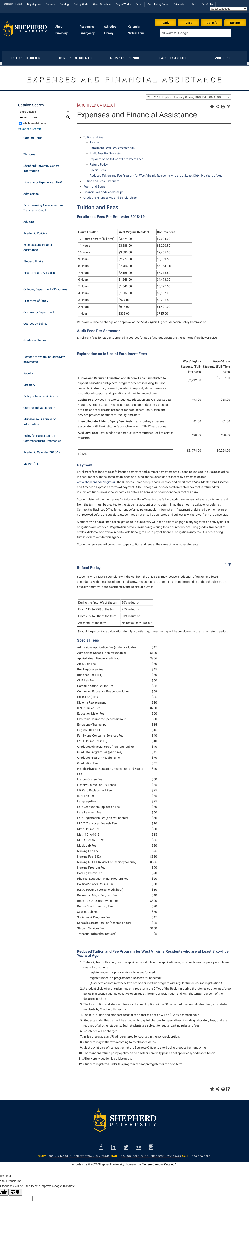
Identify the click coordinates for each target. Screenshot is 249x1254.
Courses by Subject (35, 321)
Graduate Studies (34, 338)
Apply (165, 22)
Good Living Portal (158, 4)
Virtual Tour (136, 33)
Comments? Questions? (39, 405)
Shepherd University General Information (41, 166)
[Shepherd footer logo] (124, 1121)
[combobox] (188, 94)
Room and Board (94, 184)
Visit (189, 22)
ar (113, 480)
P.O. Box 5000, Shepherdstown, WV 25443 (151, 1154)
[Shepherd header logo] (25, 30)
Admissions (31, 191)
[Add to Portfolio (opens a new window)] (212, 104)
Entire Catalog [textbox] (27, 109)
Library (108, 33)
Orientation (180, 4)
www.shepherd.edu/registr (94, 480)
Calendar (134, 26)
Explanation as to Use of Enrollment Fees (116, 157)
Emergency (87, 33)
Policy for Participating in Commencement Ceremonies (42, 436)
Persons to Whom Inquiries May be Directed (44, 357)
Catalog (64, 4)
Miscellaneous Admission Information (39, 419)
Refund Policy (99, 162)
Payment (96, 140)
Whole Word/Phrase (34, 121)
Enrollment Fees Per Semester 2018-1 (114, 145)
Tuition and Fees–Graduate (101, 179)
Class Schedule (102, 4)
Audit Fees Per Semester (106, 151)
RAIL (194, 4)
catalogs (81, 1162)
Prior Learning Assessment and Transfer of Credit (43, 205)
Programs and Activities (39, 270)
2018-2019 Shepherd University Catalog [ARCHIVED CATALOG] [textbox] (184, 95)
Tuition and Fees (94, 135)
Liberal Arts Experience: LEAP (42, 180)
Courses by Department (38, 310)
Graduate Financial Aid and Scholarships (110, 195)
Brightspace (34, 4)
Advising (29, 219)
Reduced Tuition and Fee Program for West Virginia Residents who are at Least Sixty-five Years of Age (156, 173)
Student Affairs (33, 259)
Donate (235, 22)
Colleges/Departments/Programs (45, 287)
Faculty (28, 371)
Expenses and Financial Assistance (38, 245)
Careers (50, 4)
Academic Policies (35, 231)
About (59, 26)
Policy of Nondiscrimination (41, 394)
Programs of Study (35, 298)
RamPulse (207, 4)
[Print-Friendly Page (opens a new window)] (223, 104)
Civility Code (81, 4)
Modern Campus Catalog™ (159, 1162)
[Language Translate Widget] (228, 9)
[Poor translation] (15, 1190)
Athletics (110, 26)
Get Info (212, 22)
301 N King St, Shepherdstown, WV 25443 (79, 1154)
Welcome (29, 152)
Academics (87, 26)
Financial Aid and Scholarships (103, 190)
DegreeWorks (123, 4)
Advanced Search (29, 126)
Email (139, 4)
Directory (61, 33)
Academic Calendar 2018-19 (41, 450)
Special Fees (98, 168)
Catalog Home (32, 135)
